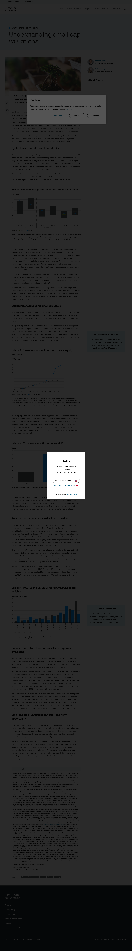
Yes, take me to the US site (65, 481)
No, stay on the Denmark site (66, 485)
